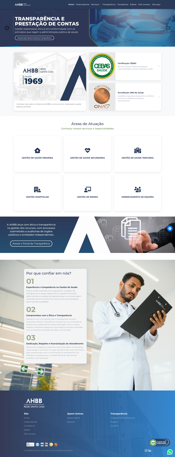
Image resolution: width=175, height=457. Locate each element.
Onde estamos (82, 4)
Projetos (114, 422)
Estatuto (71, 422)
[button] (125, 66)
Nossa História (73, 418)
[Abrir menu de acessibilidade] (170, 228)
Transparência (108, 4)
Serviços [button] (95, 4)
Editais (133, 4)
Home (71, 4)
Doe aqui (156, 4)
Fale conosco (144, 4)
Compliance (122, 4)
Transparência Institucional (123, 418)
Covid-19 (114, 426)
